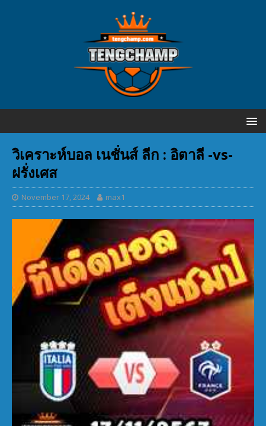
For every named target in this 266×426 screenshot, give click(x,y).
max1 (115, 197)
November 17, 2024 (55, 197)
